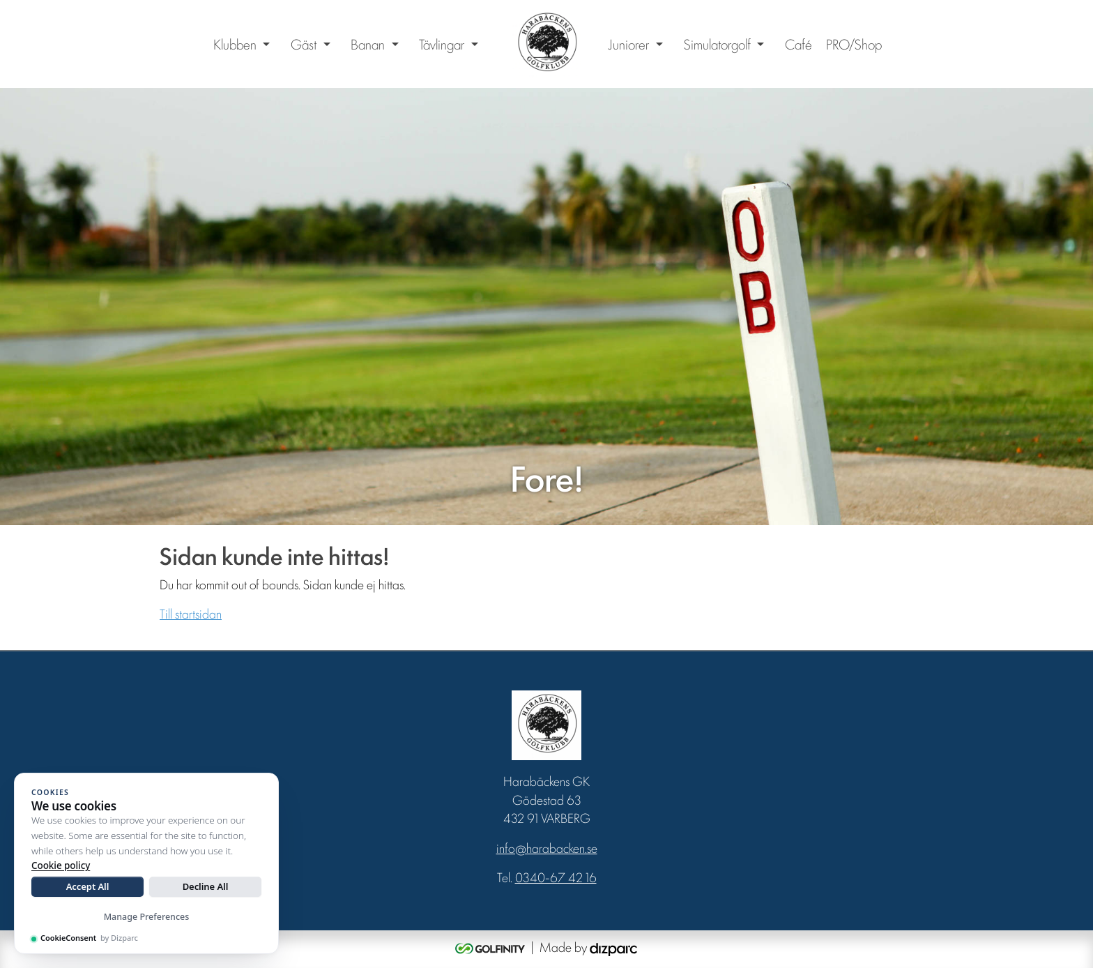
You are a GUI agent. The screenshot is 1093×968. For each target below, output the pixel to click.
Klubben (235, 44)
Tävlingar (441, 44)
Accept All (87, 886)
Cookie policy (60, 865)
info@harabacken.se (546, 847)
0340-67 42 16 (556, 877)
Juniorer (628, 44)
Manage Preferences (147, 917)
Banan (368, 44)
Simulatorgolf (717, 44)
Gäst (303, 44)
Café (798, 44)
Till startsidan (191, 613)
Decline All (206, 886)
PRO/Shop (854, 44)
